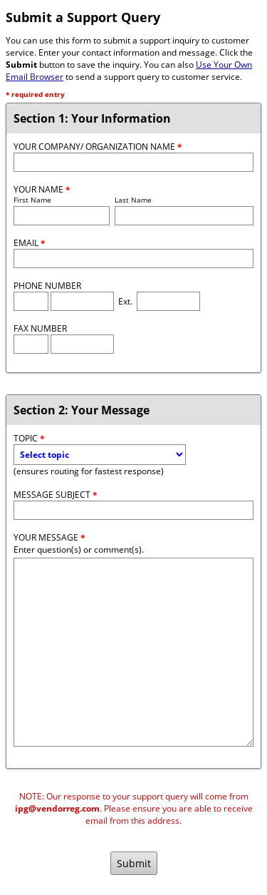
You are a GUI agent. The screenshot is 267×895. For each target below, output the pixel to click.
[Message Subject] (133, 510)
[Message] (133, 652)
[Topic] (100, 454)
